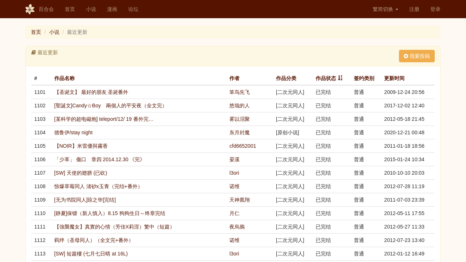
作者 (234, 78)
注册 (414, 9)
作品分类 (286, 78)
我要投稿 (417, 56)
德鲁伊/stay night (73, 132)
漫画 (112, 9)
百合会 (39, 9)
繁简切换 (385, 9)
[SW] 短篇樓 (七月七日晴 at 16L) (91, 254)
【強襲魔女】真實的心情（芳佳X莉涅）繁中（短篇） (114, 227)
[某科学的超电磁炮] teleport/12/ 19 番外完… (104, 119)
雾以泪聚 (239, 119)
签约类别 (364, 78)
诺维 (234, 186)
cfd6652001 (242, 146)
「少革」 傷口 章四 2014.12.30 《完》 (99, 159)
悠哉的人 (239, 105)
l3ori (234, 173)
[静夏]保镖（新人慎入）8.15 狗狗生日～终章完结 (109, 213)
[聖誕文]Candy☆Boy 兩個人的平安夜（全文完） (110, 105)
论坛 (133, 9)
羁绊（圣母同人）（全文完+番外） (94, 240)
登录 (435, 9)
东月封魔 (239, 132)
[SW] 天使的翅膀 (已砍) (80, 173)
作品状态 (326, 78)
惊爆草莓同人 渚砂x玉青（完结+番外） (98, 186)
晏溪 (234, 159)
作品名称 (64, 78)
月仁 (234, 213)
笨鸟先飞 (239, 92)
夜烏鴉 (237, 227)
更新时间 (394, 78)
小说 (91, 9)
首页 (70, 9)
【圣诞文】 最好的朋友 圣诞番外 (91, 92)
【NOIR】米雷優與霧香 (81, 146)
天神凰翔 (239, 200)
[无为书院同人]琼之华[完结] (85, 200)
